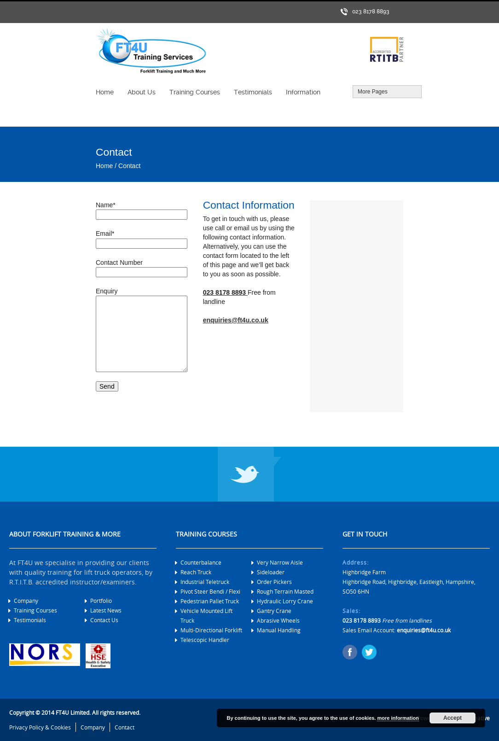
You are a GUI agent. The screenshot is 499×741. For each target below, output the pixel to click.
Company (26, 600)
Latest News (106, 610)
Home (104, 165)
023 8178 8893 (370, 11)
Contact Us (104, 620)
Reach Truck (195, 572)
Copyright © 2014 (31, 712)
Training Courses (35, 610)
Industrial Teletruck (204, 581)
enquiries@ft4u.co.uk (235, 320)
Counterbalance (200, 562)
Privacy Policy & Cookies (40, 727)
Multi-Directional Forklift (211, 630)
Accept (452, 718)
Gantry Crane (274, 610)
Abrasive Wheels (278, 620)
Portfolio (101, 600)
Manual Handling (279, 630)
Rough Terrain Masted (285, 591)
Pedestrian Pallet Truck (209, 601)
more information (397, 718)
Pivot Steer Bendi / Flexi (210, 591)
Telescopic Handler (204, 639)
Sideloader (270, 572)
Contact (129, 165)
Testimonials (30, 620)
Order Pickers (274, 581)
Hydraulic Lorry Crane (285, 601)
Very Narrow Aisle (280, 562)
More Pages (387, 92)
